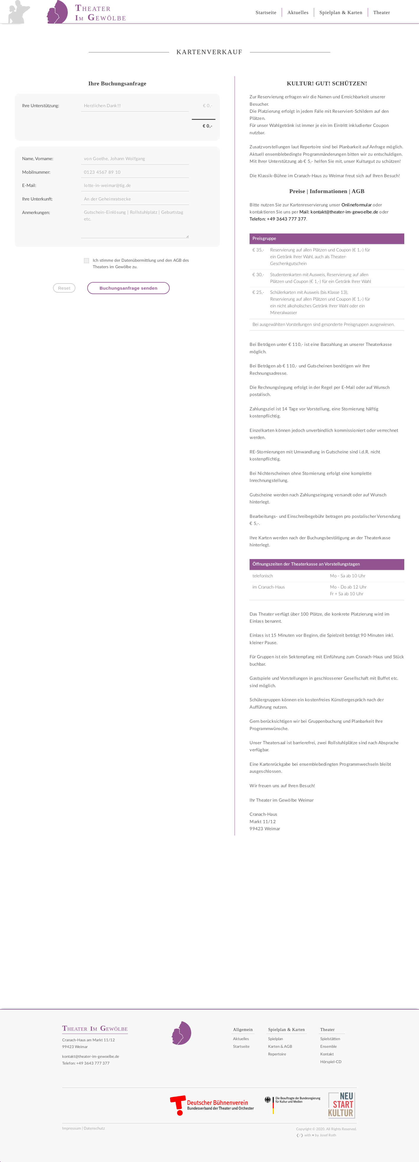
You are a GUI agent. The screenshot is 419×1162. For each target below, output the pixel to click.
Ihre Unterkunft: (37, 199)
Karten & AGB (280, 1047)
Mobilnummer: (36, 172)
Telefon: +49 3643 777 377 (278, 219)
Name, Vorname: (37, 159)
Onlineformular (357, 205)
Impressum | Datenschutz (83, 1128)
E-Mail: (29, 185)
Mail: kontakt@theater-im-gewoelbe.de (338, 212)
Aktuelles (241, 1039)
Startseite (241, 1047)
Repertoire (277, 1054)
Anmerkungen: (36, 212)
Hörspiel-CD (331, 1062)
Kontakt (327, 1054)
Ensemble (328, 1047)
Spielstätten (330, 1039)
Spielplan (275, 1039)
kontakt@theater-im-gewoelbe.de (90, 1056)
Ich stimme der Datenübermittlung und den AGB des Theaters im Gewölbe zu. (136, 263)
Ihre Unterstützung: (40, 106)
